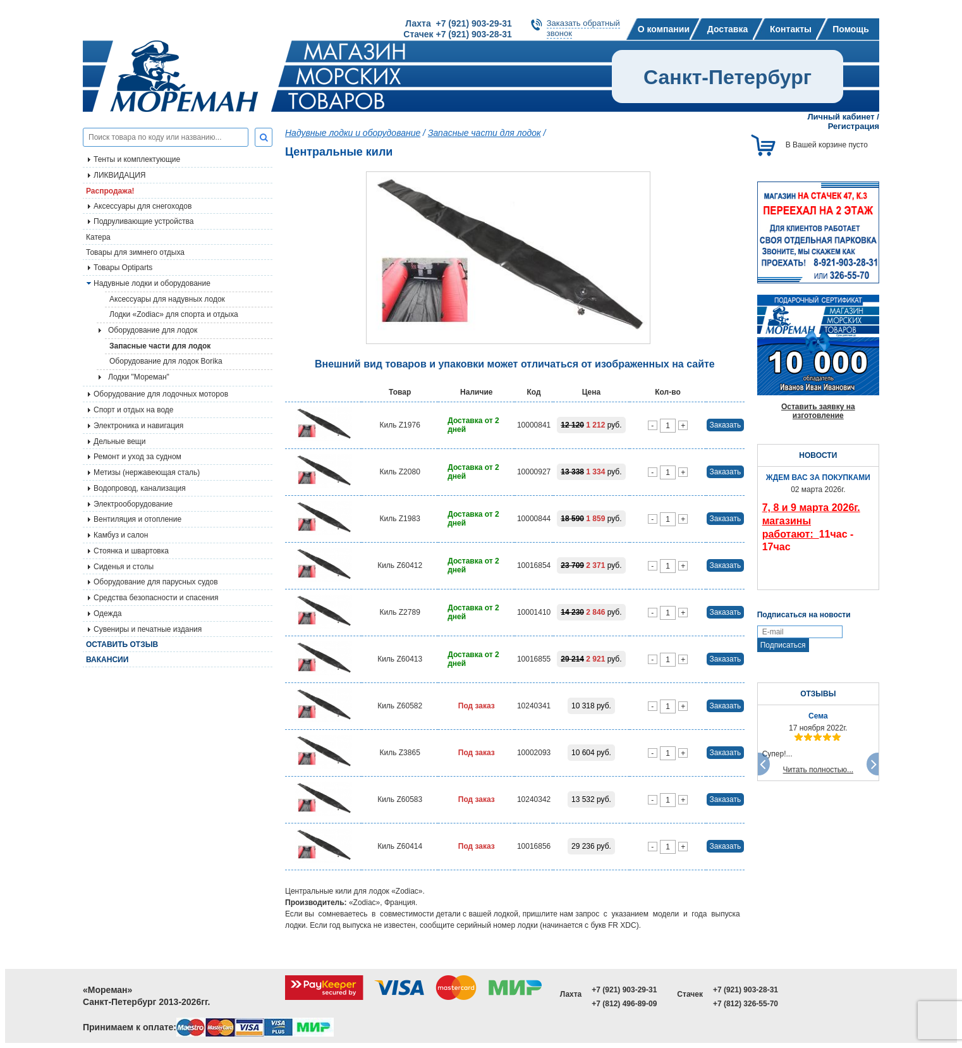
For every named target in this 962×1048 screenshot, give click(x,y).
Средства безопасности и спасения (156, 597)
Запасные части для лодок (159, 346)
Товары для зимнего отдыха (135, 252)
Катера (98, 237)
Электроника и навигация (138, 425)
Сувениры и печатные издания (148, 629)
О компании (664, 29)
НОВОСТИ (818, 455)
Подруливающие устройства (143, 221)
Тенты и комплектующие (137, 159)
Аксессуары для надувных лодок (167, 299)
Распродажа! (110, 191)
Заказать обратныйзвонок (583, 28)
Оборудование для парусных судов (156, 581)
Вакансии (107, 659)
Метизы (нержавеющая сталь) (147, 472)
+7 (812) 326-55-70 (745, 1003)
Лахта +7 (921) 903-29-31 (458, 23)
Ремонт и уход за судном (137, 456)
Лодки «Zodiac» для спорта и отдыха (173, 314)
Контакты (791, 29)
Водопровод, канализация (140, 488)
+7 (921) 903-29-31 (624, 989)
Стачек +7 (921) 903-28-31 (457, 34)
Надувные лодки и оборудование (152, 283)
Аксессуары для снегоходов (143, 206)
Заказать (725, 425)
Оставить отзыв (122, 644)
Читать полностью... (818, 769)
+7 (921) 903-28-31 (745, 989)
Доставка (727, 29)
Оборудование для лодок (152, 330)
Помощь (850, 29)
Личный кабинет (840, 116)
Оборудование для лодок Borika (165, 361)
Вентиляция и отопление (137, 519)
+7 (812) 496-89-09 (624, 1003)
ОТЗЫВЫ (818, 693)
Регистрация (853, 126)
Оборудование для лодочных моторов (161, 394)
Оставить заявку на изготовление (818, 411)
